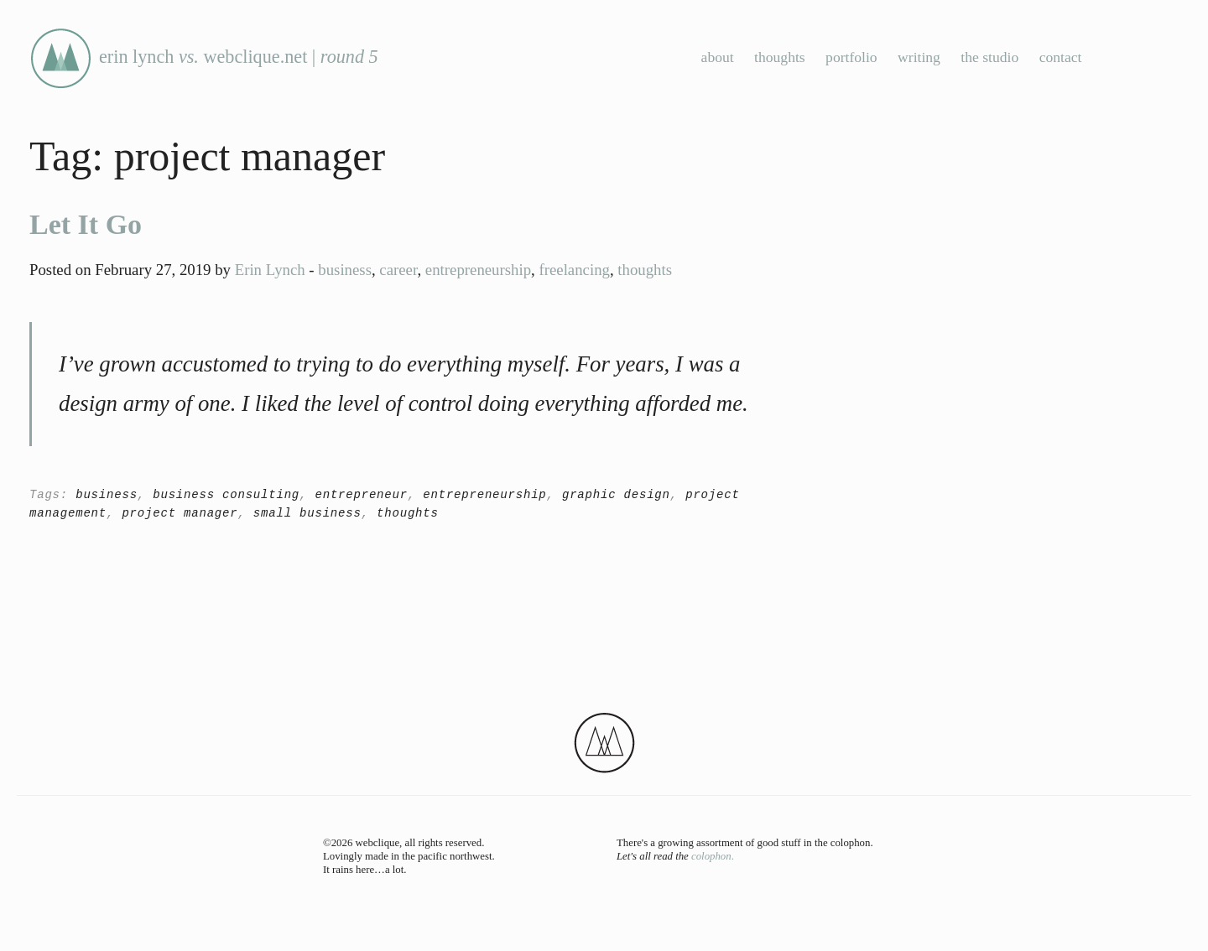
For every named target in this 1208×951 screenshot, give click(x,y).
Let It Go (85, 224)
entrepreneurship (478, 269)
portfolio (851, 57)
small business (307, 513)
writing (919, 57)
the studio (989, 57)
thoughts (779, 57)
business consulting (226, 494)
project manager (179, 513)
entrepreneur (361, 494)
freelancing (574, 269)
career (398, 269)
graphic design (616, 494)
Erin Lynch (270, 269)
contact (1060, 57)
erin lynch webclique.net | (203, 56)
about (717, 57)
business (345, 269)
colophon (711, 856)
